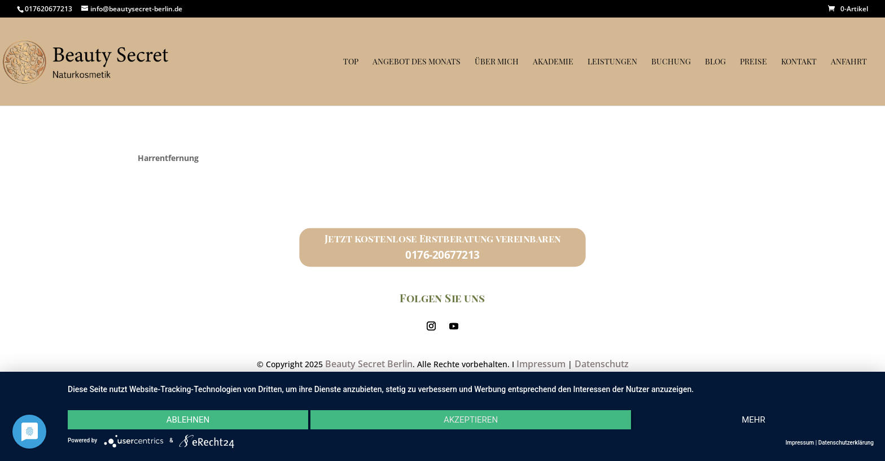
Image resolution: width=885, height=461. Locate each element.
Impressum (541, 364)
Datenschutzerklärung (846, 443)
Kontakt (799, 62)
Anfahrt (849, 62)
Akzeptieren (471, 420)
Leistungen (612, 62)
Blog (715, 62)
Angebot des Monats (417, 62)
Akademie (553, 62)
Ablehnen (188, 420)
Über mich (497, 62)
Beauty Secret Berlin (369, 364)
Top (350, 62)
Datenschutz (602, 364)
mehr (753, 420)
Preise (753, 62)
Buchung (671, 62)
